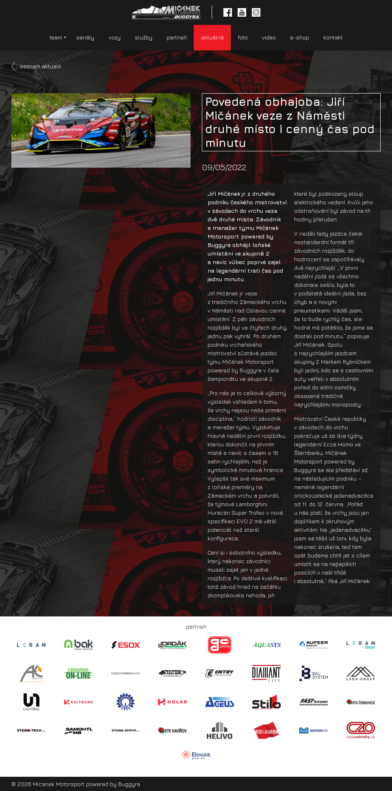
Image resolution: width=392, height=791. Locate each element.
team (56, 37)
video (269, 37)
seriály (85, 37)
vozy (114, 37)
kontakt (333, 37)
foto (243, 37)
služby (143, 37)
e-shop (299, 37)
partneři (177, 37)
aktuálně (212, 37)
